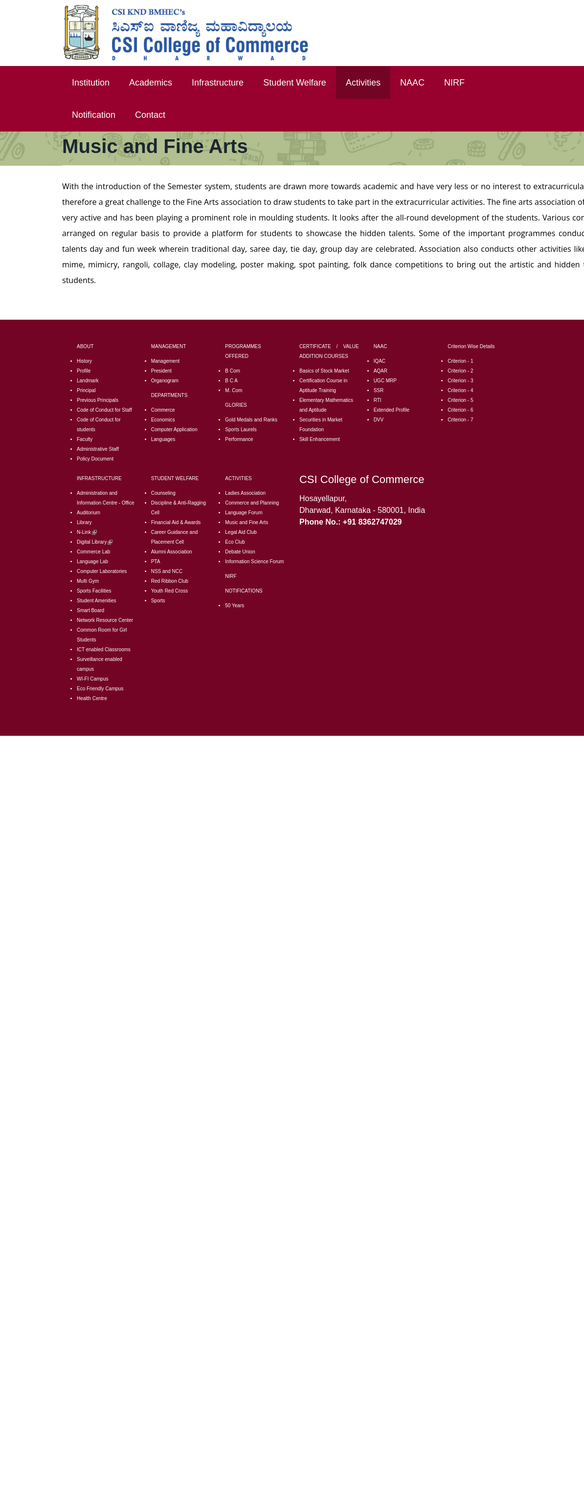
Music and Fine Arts (246, 522)
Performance (239, 439)
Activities (363, 83)
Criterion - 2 (460, 371)
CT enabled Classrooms (104, 649)
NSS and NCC (166, 571)
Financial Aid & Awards (176, 522)
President (161, 371)
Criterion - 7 (460, 419)
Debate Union (240, 551)
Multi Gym (88, 581)
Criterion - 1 (460, 361)
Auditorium (88, 512)
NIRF (454, 83)
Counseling (163, 493)
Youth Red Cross (169, 591)
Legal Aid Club (241, 532)
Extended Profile (391, 410)
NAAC (412, 83)
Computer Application (174, 429)
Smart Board (90, 610)
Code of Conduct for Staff (104, 410)
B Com (232, 371)
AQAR (380, 371)
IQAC (379, 361)
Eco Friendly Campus (100, 688)
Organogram (165, 380)
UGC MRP (385, 380)
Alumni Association (171, 551)
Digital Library (94, 542)
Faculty (84, 439)
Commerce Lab (93, 551)
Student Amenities (96, 600)
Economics (163, 419)
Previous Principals (97, 400)
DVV (379, 419)
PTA (155, 561)
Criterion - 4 (460, 390)
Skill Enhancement (319, 439)
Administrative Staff (98, 449)
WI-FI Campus (92, 679)
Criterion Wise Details (471, 346)
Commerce (163, 410)
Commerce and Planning (252, 503)
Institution (91, 83)
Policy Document (95, 459)
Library (84, 522)
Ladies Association (245, 493)
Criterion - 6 (460, 410)
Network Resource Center (105, 620)
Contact (150, 115)
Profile (83, 371)
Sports (158, 600)
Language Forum (243, 512)
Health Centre (92, 698)
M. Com (233, 390)
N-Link (87, 532)
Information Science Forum (254, 561)
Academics (150, 83)
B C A (231, 380)
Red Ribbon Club (169, 581)
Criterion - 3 (460, 380)
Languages (163, 439)
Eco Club (235, 542)
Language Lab (92, 561)
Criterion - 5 (460, 400)
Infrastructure (218, 83)
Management (165, 361)
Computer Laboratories (102, 571)
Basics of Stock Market (324, 371)
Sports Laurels (240, 429)
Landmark (87, 380)
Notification (93, 115)
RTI (378, 400)
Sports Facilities (94, 591)
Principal (86, 390)
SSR (379, 390)
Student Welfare (294, 83)
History (84, 361)
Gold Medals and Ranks (251, 419)
